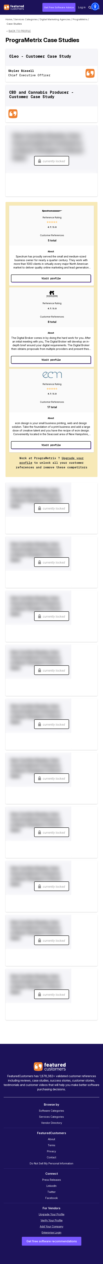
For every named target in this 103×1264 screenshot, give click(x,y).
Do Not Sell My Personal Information (51, 1163)
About (51, 1139)
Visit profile (51, 278)
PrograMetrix (80, 19)
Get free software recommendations (51, 1241)
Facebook (51, 1198)
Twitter (51, 1191)
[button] (95, 6)
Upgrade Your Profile (51, 1214)
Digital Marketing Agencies (55, 19)
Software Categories (51, 1110)
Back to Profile (20, 31)
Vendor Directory (51, 1122)
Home (9, 19)
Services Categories (26, 19)
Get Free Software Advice (59, 7)
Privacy (51, 1151)
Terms (51, 1145)
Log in (82, 7)
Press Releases (51, 1179)
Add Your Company (51, 1226)
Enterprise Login (51, 1232)
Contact (51, 1157)
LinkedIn (51, 1185)
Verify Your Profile (52, 1220)
